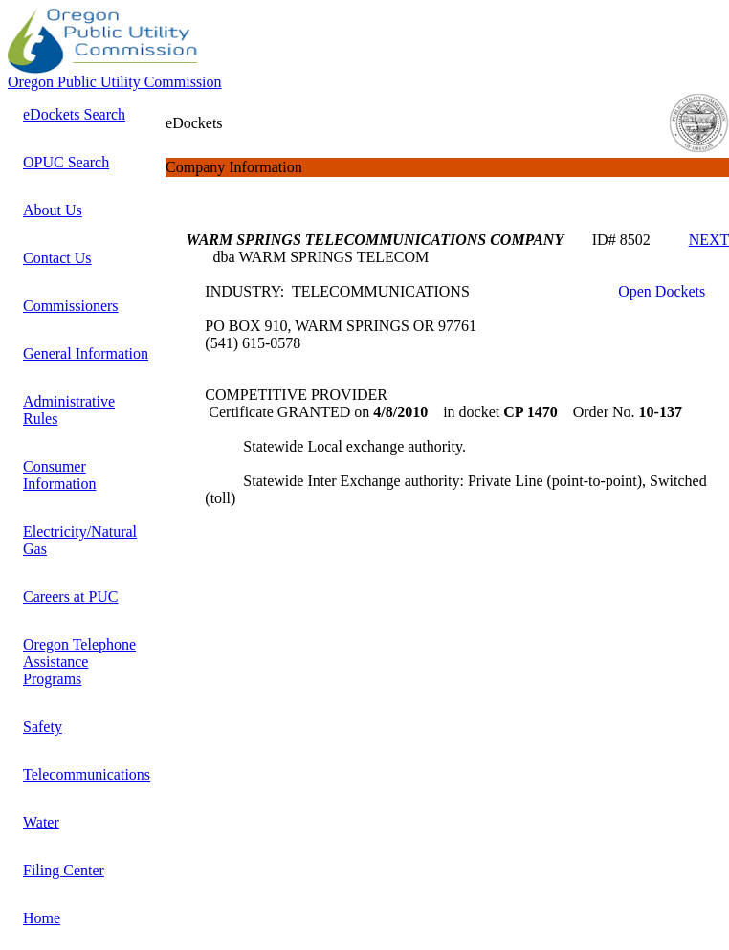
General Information (85, 353)
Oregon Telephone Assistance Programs (79, 661)
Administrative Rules (69, 410)
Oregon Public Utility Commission (115, 82)
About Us (52, 210)
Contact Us (57, 258)
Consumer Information (59, 475)
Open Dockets (661, 291)
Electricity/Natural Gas (80, 540)
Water (41, 822)
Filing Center (63, 870)
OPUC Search (66, 162)
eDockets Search (74, 114)
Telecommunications (86, 774)
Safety (42, 726)
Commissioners (71, 306)
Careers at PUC (71, 596)
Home (41, 918)
